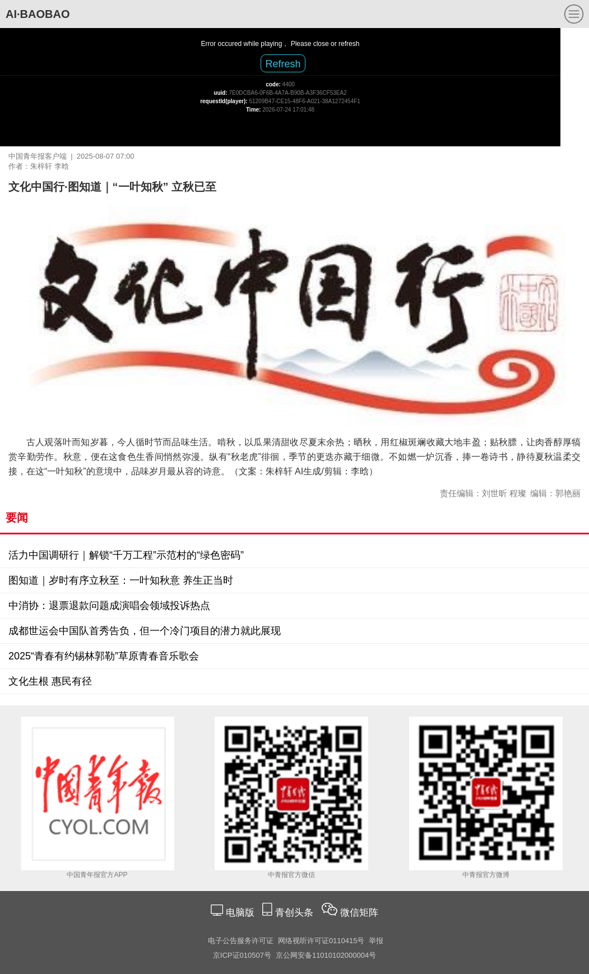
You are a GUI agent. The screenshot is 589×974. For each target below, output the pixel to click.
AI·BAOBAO (37, 14)
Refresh (282, 64)
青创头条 (295, 912)
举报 (376, 940)
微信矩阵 (359, 912)
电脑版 (240, 912)
